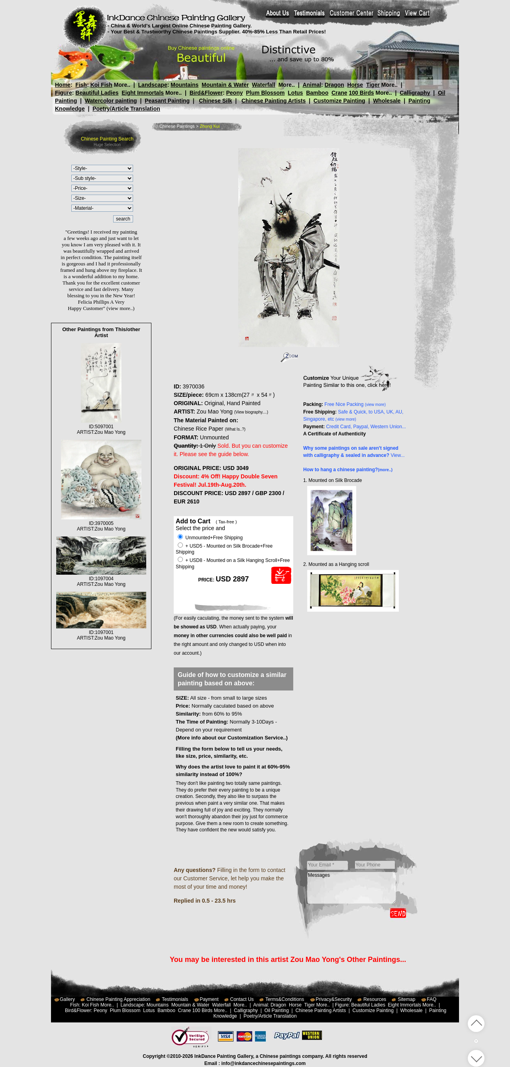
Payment (209, 999)
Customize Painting (339, 101)
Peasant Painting (167, 101)
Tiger (372, 85)
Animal (311, 85)
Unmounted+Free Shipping (210, 537)
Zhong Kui (210, 126)
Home (63, 85)
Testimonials (175, 999)
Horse (355, 85)
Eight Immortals (143, 93)
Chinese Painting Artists (273, 101)
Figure (63, 93)
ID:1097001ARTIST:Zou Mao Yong (101, 632)
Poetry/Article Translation (126, 108)
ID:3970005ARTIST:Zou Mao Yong (101, 523)
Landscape (152, 85)
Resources (374, 999)
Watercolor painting (111, 101)
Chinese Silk (215, 101)
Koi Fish (101, 85)
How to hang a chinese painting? (347, 469)
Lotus (295, 93)
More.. (122, 85)
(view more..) (120, 308)
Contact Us (242, 999)
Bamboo (317, 93)
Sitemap (406, 999)
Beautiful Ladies (96, 93)
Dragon (334, 85)
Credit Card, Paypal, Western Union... (366, 426)
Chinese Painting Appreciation (118, 999)
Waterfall (263, 85)
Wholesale (386, 101)
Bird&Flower (206, 93)
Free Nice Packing (355, 404)
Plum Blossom (265, 93)
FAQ (431, 999)
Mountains (184, 85)
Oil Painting (277, 1010)
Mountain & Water (225, 85)
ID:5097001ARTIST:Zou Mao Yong (101, 426)
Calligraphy (415, 93)
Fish (81, 85)
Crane (339, 93)
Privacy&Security (334, 999)
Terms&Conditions (284, 999)
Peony (234, 93)
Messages (352, 888)
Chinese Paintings (177, 126)
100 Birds (361, 93)
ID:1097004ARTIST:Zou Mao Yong (101, 578)
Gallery (67, 999)
